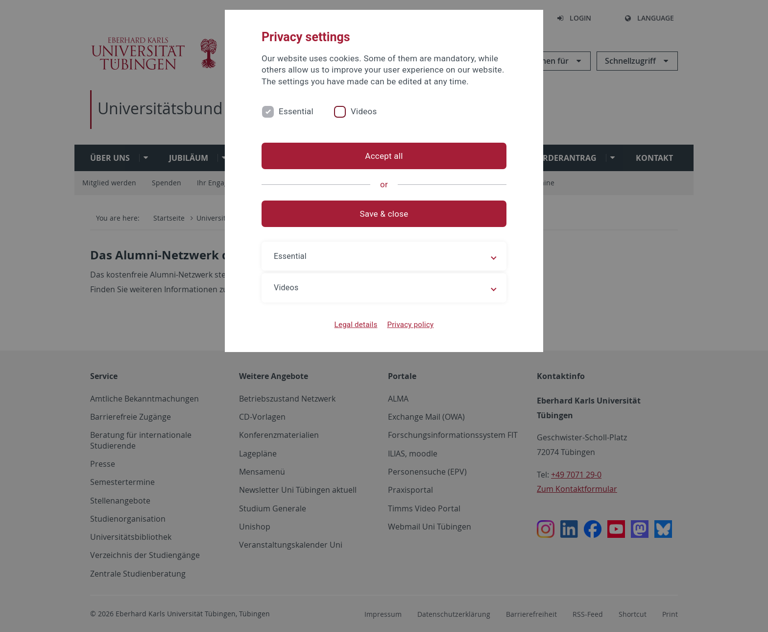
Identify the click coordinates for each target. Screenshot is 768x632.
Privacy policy (410, 324)
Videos (364, 111)
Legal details (356, 324)
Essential (296, 111)
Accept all (384, 156)
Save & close (384, 214)
